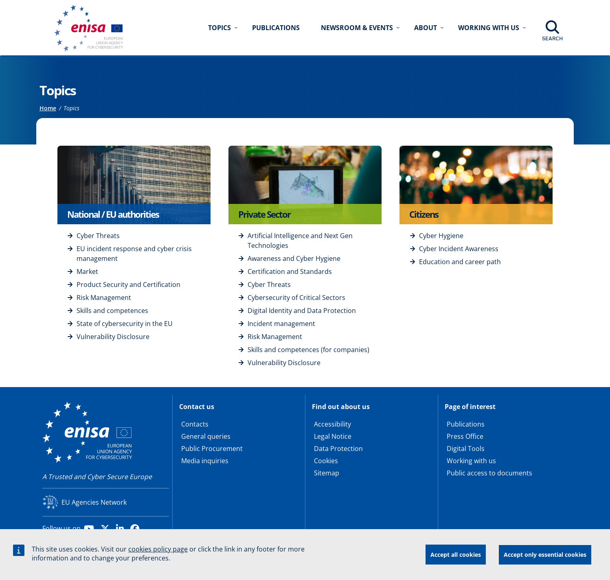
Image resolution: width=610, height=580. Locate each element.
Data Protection (338, 448)
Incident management (281, 323)
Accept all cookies (455, 555)
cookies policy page (158, 550)
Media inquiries (204, 460)
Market (87, 271)
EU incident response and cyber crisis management (134, 253)
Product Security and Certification (128, 284)
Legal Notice (332, 436)
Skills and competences (112, 310)
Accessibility (332, 424)
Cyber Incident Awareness (458, 248)
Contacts (194, 424)
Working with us (471, 460)
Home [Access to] (47, 108)
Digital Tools (466, 448)
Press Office (465, 436)
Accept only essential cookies (545, 555)
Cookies (326, 460)
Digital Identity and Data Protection (302, 310)
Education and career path (460, 261)
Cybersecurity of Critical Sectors (296, 297)
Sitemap (326, 472)
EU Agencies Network (94, 502)
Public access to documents (489, 472)
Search (552, 38)
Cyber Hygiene (441, 235)
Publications (276, 27)
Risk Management (104, 297)
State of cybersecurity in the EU (125, 323)
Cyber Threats (98, 235)
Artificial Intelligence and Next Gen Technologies (300, 240)
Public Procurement (212, 448)
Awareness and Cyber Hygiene (294, 258)
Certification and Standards (290, 271)
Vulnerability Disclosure (113, 336)
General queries (205, 436)
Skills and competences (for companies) (308, 349)
